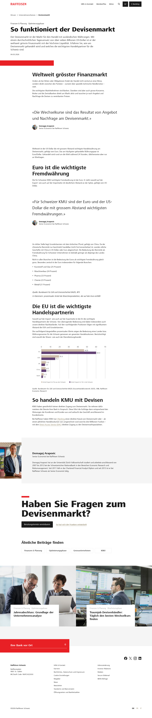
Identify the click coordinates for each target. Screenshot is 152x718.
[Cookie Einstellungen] (61, 675)
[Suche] (119, 4)
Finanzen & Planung (33, 550)
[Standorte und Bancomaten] (64, 689)
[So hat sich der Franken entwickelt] (71, 524)
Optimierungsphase (58, 550)
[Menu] (125, 4)
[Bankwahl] (37, 646)
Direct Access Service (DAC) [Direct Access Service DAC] (51, 424)
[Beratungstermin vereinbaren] (37, 524)
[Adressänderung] (104, 665)
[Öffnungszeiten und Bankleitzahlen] (67, 692)
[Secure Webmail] (104, 675)
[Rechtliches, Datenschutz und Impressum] (69, 672)
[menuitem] (87, 4)
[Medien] (100, 672)
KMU (103, 550)
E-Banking (61, 419)
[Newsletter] (58, 686)
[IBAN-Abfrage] (103, 679)
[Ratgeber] (57, 679)
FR (137, 708)
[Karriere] (57, 669)
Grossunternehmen (82, 550)
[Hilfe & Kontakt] (59, 665)
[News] (56, 682)
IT (140, 708)
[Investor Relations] (104, 669)
